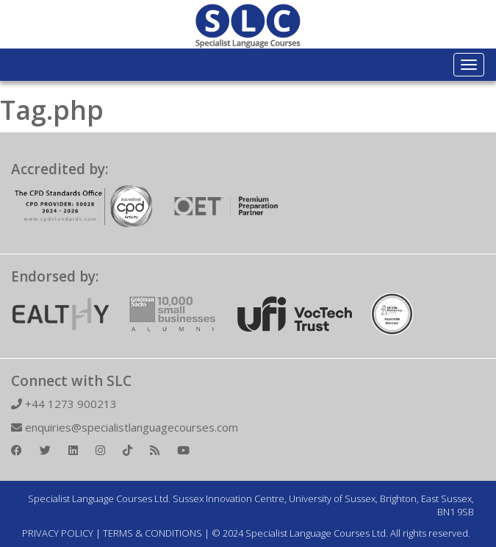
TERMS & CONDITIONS (152, 533)
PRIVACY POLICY (57, 533)
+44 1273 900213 (64, 403)
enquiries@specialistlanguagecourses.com (124, 427)
